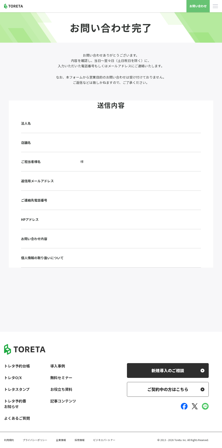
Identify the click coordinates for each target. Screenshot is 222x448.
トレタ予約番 (15, 401)
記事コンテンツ (63, 401)
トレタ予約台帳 (17, 365)
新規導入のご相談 (167, 370)
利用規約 (9, 440)
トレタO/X (13, 377)
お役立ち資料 (61, 389)
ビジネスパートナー (104, 440)
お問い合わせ (198, 6)
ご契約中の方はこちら (167, 389)
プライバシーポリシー (35, 440)
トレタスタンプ (17, 389)
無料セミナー (61, 377)
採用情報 (79, 440)
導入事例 (57, 365)
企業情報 (61, 440)
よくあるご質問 (17, 418)
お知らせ (11, 406)
